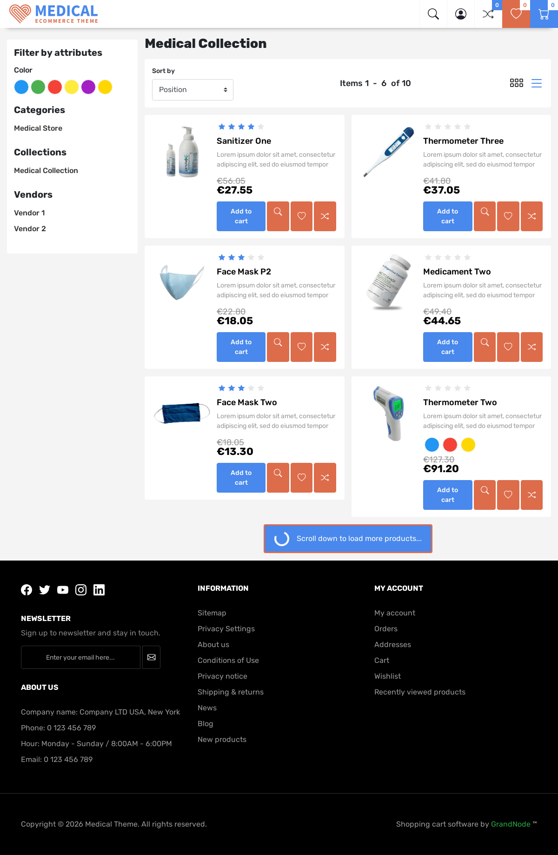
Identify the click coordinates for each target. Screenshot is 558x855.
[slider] (241, 126)
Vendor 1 (29, 212)
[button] (460, 14)
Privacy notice (222, 676)
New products (222, 739)
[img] (433, 14)
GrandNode (511, 824)
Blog (205, 723)
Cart (381, 660)
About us (213, 644)
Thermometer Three (463, 141)
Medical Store (38, 128)
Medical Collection (46, 170)
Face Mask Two (247, 402)
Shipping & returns (231, 692)
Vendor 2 (30, 228)
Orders (386, 628)
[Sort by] (192, 89)
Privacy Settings (226, 628)
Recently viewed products (419, 692)
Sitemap (212, 612)
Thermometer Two (460, 402)
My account (394, 612)
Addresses (392, 644)
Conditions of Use (228, 660)
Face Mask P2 (244, 272)
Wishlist (387, 676)
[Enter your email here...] (80, 657)
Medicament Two (457, 272)
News (207, 707)
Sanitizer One (244, 141)
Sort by (163, 71)
